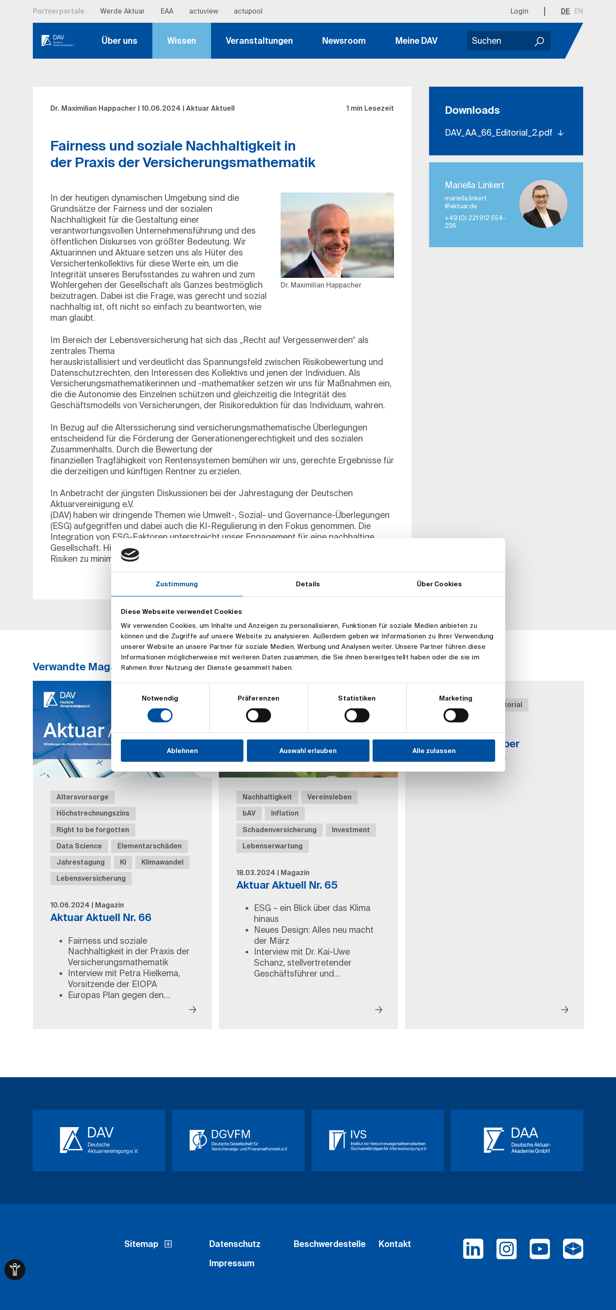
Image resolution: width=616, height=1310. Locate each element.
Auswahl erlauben (308, 750)
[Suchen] (540, 40)
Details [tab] (308, 584)
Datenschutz (234, 1244)
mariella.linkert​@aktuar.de (466, 202)
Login (519, 11)
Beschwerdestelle (330, 1244)
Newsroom (344, 41)
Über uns (119, 41)
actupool (248, 11)
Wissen (181, 41)
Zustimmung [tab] (176, 584)
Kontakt (395, 1244)
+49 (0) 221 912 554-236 (475, 221)
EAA (167, 11)
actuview (203, 11)
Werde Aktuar (122, 11)
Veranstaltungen (259, 41)
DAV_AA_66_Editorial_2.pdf (500, 132)
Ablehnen (182, 750)
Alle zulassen (434, 750)
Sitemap (141, 1244)
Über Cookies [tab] (439, 584)
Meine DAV (416, 41)
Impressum (231, 1263)
